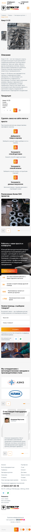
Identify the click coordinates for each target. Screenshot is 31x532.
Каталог (3, 465)
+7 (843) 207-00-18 (24, 2)
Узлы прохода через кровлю (9, 480)
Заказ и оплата (25, 475)
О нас (22, 467)
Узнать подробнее (9, 271)
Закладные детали (6, 472)
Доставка (23, 472)
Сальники (4, 475)
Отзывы (23, 477)
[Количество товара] (7, 110)
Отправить (15, 329)
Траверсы (4, 470)
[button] (8, 231)
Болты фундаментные (7, 467)
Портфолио (24, 465)
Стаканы (3, 477)
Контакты (24, 480)
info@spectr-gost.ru (11, 3)
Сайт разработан (15, 520)
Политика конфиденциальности (15, 517)
